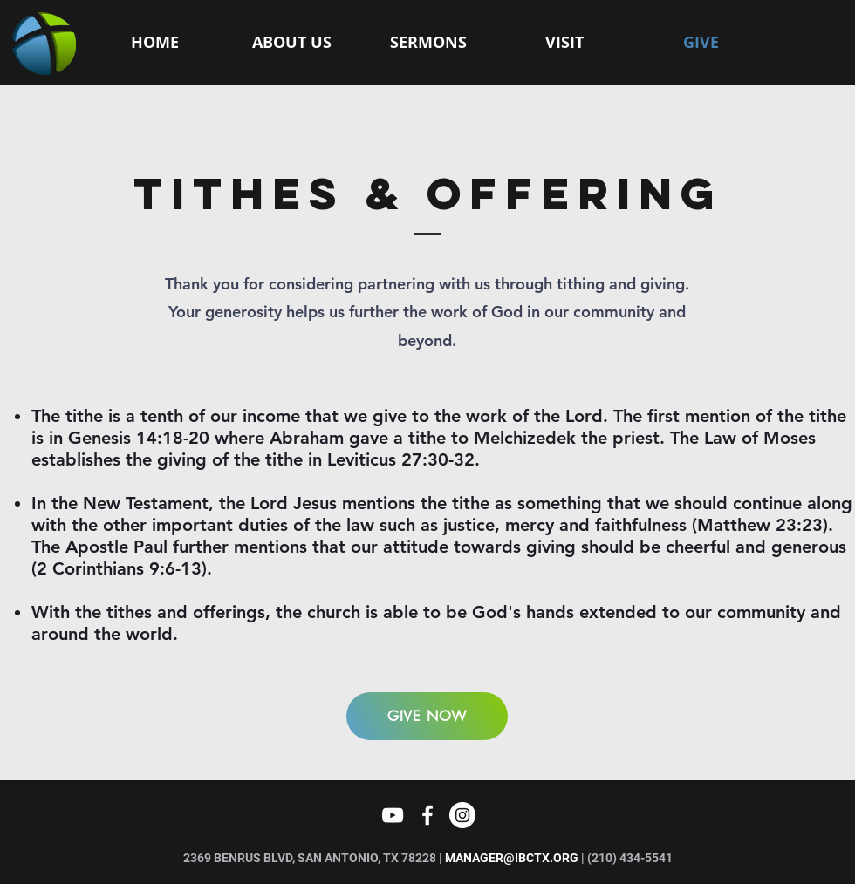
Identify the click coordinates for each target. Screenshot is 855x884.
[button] (291, 43)
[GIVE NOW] (427, 716)
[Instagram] (462, 815)
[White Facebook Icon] (427, 815)
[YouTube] (393, 815)
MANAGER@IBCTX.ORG (511, 858)
